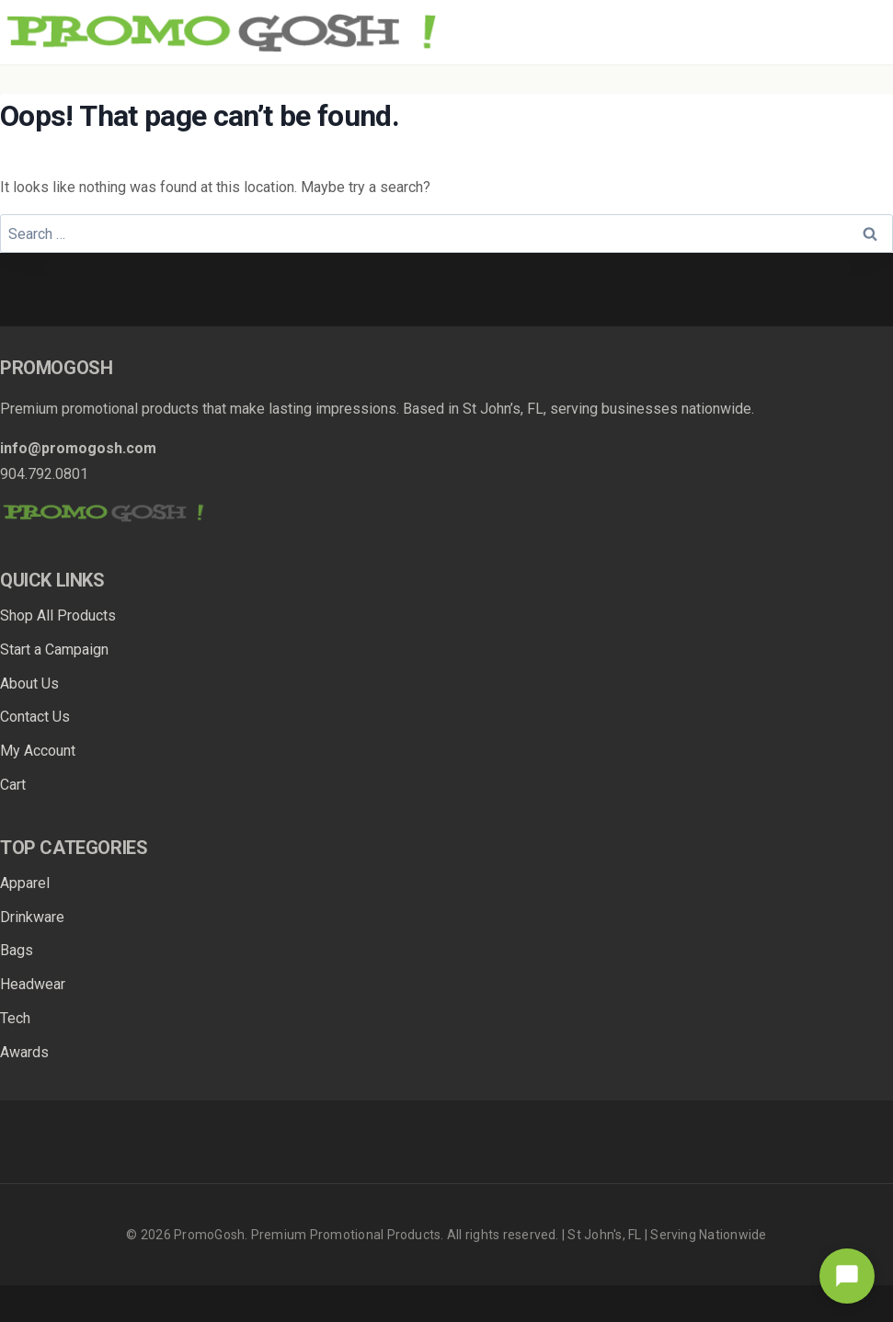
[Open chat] (847, 1276)
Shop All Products (58, 615)
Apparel (25, 883)
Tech (15, 1018)
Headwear (32, 984)
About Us (29, 683)
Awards (24, 1052)
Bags (16, 950)
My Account (37, 750)
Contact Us (35, 716)
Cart (13, 784)
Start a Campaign (54, 649)
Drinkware (32, 917)
